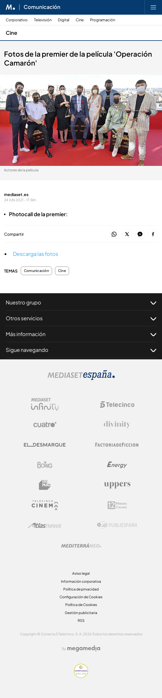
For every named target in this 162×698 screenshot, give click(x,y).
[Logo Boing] (45, 465)
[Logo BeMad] (45, 485)
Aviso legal (81, 573)
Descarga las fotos (35, 253)
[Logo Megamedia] (83, 648)
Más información (81, 334)
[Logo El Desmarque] (45, 445)
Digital (63, 20)
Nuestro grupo (81, 302)
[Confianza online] (81, 676)
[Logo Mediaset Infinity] (45, 404)
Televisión (43, 20)
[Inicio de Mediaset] (10, 7)
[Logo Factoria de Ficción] (117, 445)
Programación (102, 20)
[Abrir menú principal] (153, 7)
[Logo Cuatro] (44, 424)
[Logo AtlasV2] (45, 525)
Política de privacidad (81, 589)
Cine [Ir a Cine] (11, 32)
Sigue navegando (81, 349)
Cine (80, 20)
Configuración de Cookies (81, 597)
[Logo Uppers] (117, 485)
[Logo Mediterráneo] (81, 545)
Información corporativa (81, 581)
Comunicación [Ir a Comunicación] (42, 7)
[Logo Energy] (117, 465)
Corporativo (17, 20)
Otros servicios (81, 318)
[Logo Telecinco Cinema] (45, 505)
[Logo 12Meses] (117, 505)
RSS (81, 620)
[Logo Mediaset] (81, 378)
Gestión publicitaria (81, 613)
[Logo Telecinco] (117, 404)
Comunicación (36, 271)
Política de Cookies (81, 605)
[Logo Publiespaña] (117, 525)
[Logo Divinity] (117, 424)
